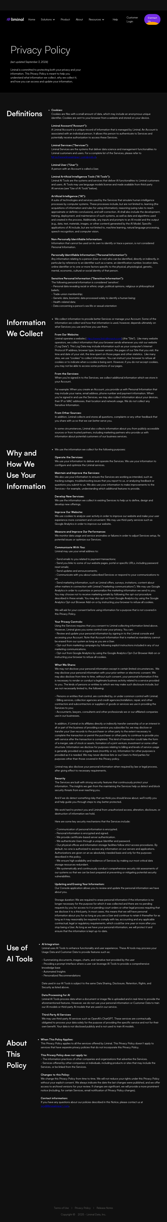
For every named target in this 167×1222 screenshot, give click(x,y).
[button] (49, 19)
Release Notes (105, 1215)
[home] (15, 19)
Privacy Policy (83, 1215)
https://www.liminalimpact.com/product (73, 157)
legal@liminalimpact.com (55, 1106)
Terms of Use (61, 1215)
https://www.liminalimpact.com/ (104, 338)
